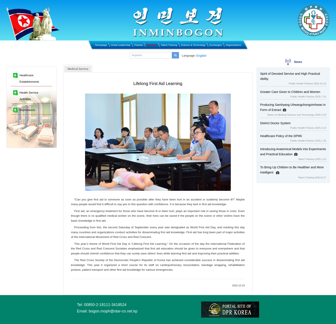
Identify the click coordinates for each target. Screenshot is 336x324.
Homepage (101, 44)
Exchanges (215, 44)
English (201, 55)
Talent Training (169, 44)
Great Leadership (120, 44)
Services (152, 44)
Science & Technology (193, 44)
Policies (138, 44)
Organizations (233, 44)
